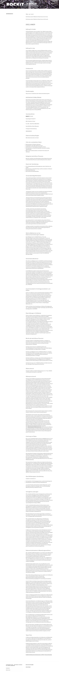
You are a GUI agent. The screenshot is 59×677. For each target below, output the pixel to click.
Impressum (8, 668)
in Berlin (31, 4)
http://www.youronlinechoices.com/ (34, 427)
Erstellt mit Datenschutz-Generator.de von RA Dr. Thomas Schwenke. (39, 654)
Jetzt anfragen (28, 666)
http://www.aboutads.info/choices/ (34, 425)
